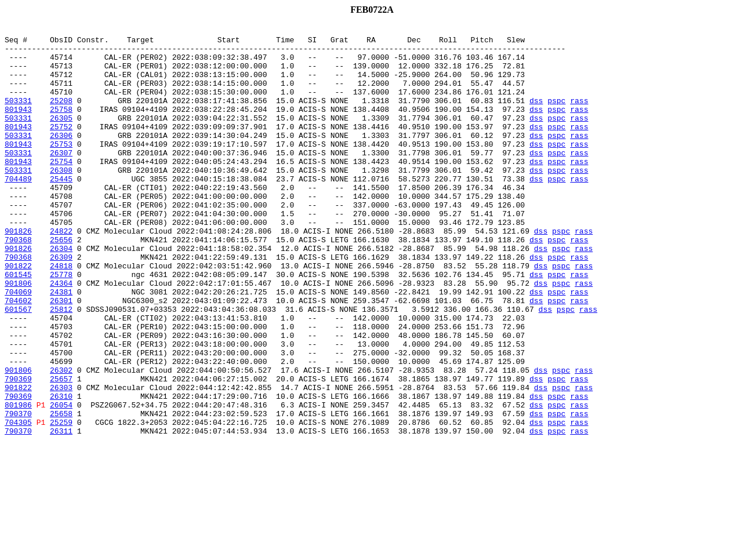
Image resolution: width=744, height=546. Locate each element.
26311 (61, 512)
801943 (18, 126)
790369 (18, 450)
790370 (18, 491)
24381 (61, 345)
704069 (18, 345)
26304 (61, 293)
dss (536, 116)
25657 (61, 450)
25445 (61, 210)
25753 (61, 168)
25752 (61, 147)
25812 (61, 366)
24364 (61, 335)
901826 (18, 272)
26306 (61, 157)
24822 (61, 272)
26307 (61, 178)
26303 (61, 460)
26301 (61, 356)
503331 (18, 116)
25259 (61, 502)
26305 (61, 137)
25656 (61, 283)
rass (579, 116)
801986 (18, 481)
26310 (61, 470)
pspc (556, 116)
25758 (61, 126)
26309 (61, 304)
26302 (61, 439)
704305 (18, 502)
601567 (18, 366)
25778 (61, 324)
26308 (61, 199)
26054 (61, 481)
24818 (61, 314)
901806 (18, 335)
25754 (61, 189)
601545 (18, 324)
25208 (61, 116)
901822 (18, 314)
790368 (18, 283)
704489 (18, 210)
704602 (18, 356)
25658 (61, 491)
